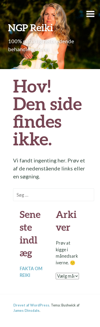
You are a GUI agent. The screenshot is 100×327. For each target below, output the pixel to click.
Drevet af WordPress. (31, 305)
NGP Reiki (30, 27)
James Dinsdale (26, 310)
